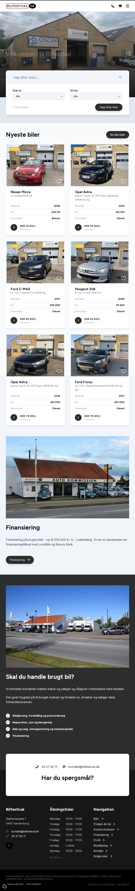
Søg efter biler (109, 122)
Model (74, 106)
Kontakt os (55, 857)
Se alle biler (117, 150)
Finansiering (20, 575)
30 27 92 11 (46, 782)
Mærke (17, 106)
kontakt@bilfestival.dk (81, 782)
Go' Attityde (123, 884)
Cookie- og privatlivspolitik (101, 884)
